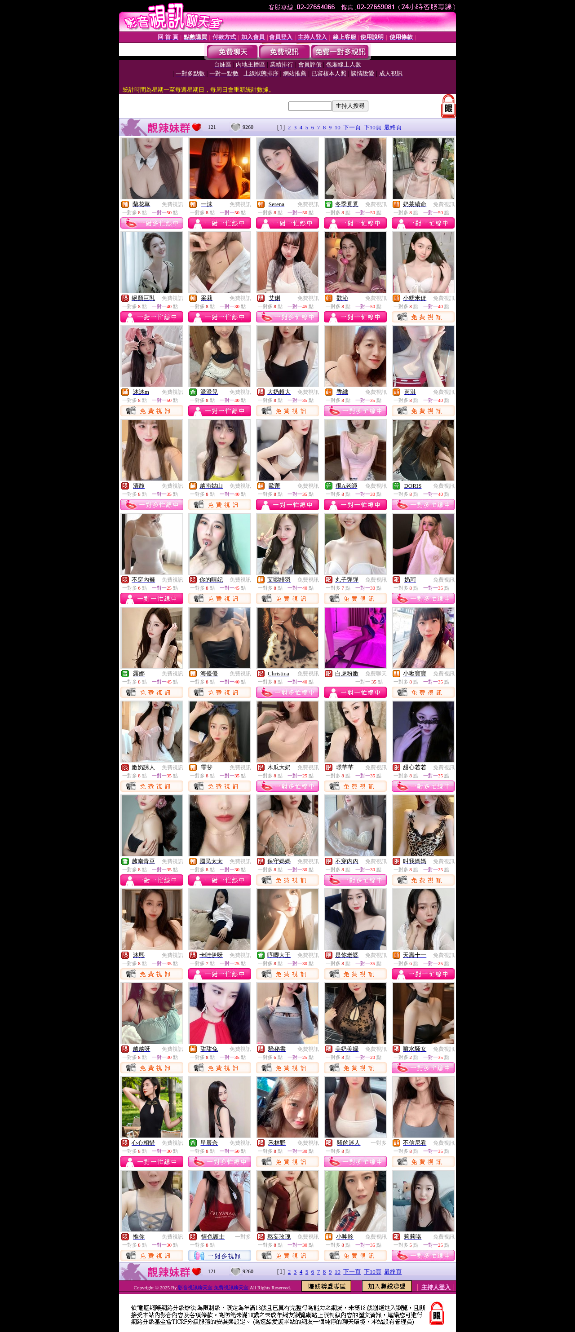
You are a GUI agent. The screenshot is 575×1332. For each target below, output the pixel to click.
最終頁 (393, 127)
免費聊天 (376, 673)
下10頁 (372, 127)
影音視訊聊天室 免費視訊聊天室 (213, 1287)
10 (338, 127)
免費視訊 (172, 204)
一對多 (379, 1143)
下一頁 (352, 127)
